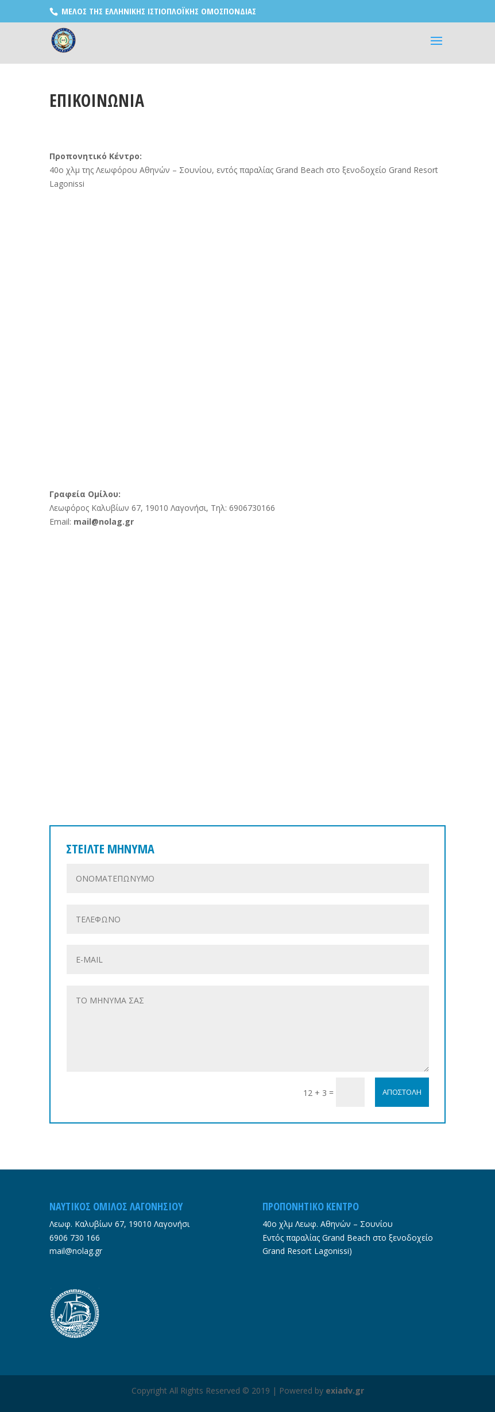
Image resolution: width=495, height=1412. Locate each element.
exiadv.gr (345, 1390)
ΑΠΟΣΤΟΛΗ (401, 1092)
